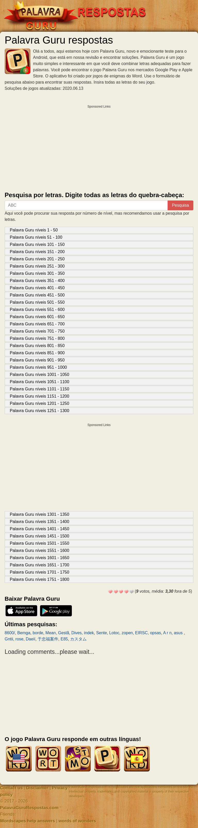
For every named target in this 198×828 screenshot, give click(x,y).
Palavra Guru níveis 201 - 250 (37, 259)
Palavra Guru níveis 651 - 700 (37, 324)
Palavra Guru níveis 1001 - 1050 (39, 374)
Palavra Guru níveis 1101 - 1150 (39, 389)
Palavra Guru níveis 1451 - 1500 (39, 536)
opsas (155, 633)
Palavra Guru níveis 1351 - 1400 (39, 521)
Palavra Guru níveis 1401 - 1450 (39, 529)
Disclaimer (37, 787)
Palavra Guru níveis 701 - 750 (37, 331)
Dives (76, 633)
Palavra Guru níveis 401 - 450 (37, 288)
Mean (50, 633)
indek (89, 633)
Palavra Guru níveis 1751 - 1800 (39, 579)
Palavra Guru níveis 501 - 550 (37, 302)
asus (179, 633)
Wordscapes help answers (27, 820)
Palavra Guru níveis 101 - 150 (37, 244)
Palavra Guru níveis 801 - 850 (37, 345)
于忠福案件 (48, 639)
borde (38, 633)
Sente (101, 633)
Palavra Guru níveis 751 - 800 (37, 338)
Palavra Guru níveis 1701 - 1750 (39, 572)
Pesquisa (180, 205)
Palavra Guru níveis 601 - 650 (37, 317)
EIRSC (141, 633)
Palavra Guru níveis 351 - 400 (37, 280)
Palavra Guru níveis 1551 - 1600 (39, 550)
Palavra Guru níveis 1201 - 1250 (39, 403)
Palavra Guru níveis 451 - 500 (37, 295)
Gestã (63, 633)
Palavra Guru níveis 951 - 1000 (38, 367)
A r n (167, 633)
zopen (127, 633)
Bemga (23, 633)
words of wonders (77, 820)
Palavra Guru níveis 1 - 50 (34, 230)
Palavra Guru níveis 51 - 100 (36, 237)
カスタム (80, 639)
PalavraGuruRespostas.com (29, 807)
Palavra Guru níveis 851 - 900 (37, 353)
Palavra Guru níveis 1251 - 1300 (39, 410)
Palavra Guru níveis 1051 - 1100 (39, 382)
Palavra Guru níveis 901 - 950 (37, 360)
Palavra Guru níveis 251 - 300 (37, 266)
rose (19, 639)
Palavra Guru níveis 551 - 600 (37, 309)
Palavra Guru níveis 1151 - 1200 (39, 396)
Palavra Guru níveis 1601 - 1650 (39, 558)
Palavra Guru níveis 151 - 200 (37, 252)
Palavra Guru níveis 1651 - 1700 (39, 565)
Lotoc (114, 633)
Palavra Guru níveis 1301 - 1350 (39, 514)
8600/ (10, 633)
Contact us (11, 787)
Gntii (9, 639)
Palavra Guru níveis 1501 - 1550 (39, 543)
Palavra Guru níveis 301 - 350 (37, 273)
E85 (64, 639)
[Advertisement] (99, 147)
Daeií (30, 639)
